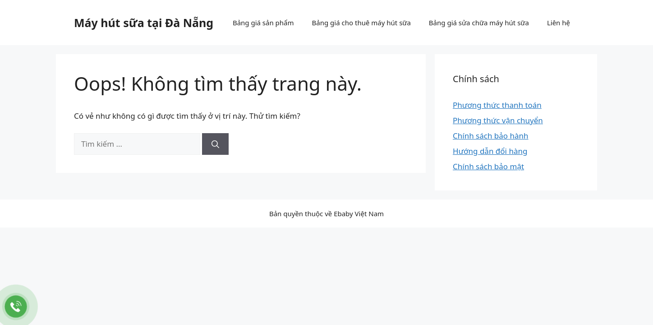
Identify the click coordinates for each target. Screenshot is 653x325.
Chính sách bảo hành (491, 135)
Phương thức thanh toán (497, 105)
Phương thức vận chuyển (498, 120)
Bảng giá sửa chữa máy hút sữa (479, 22)
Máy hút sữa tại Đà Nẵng (143, 22)
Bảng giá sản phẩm (263, 22)
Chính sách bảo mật (488, 166)
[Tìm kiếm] (215, 144)
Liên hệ (558, 22)
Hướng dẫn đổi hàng (490, 151)
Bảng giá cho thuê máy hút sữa (361, 22)
